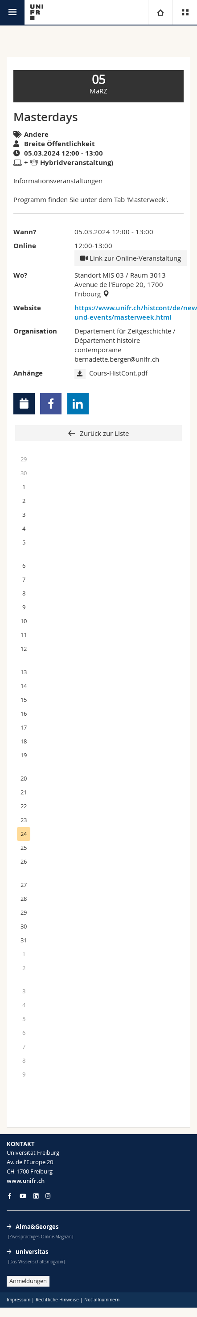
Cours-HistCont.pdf (118, 372)
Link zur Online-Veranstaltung (130, 257)
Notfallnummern (101, 1300)
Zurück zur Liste (103, 433)
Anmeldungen (28, 1281)
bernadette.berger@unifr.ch (116, 359)
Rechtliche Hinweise (57, 1300)
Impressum (18, 1300)
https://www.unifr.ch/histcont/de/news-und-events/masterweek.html (129, 312)
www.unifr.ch (26, 1181)
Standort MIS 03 (99, 274)
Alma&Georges (37, 1227)
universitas (32, 1252)
